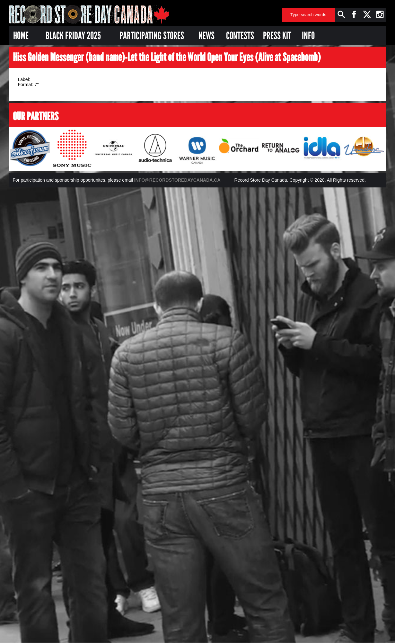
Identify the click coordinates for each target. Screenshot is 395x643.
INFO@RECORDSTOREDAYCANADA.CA (177, 180)
